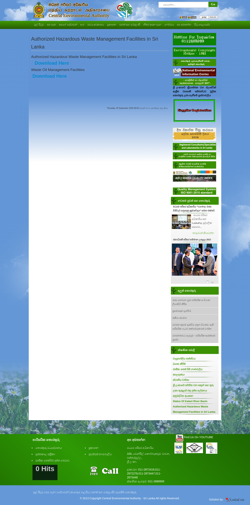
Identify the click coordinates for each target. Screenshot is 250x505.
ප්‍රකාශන (93, 447)
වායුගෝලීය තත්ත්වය (184, 358)
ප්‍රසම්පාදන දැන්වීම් (181, 311)
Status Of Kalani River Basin (190, 401)
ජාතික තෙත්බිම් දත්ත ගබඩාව (52, 460)
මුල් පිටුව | (39, 492)
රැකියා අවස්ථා (179, 317)
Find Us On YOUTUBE (198, 437)
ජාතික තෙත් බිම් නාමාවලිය (187, 369)
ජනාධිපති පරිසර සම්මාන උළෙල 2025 (192, 239)
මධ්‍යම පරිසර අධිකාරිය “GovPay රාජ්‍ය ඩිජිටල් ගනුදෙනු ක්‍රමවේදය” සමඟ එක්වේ (194, 208)
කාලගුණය (178, 374)
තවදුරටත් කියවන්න (203, 232)
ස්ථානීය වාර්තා (181, 379)
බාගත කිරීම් (179, 363)
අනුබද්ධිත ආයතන (183, 395)
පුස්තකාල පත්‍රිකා (45, 454)
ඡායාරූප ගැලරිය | (80, 492)
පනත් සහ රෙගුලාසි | (103, 492)
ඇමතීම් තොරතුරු (126, 492)
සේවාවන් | (63, 492)
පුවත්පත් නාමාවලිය (100, 454)
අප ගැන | (50, 492)
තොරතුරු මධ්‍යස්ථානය (48, 447)
